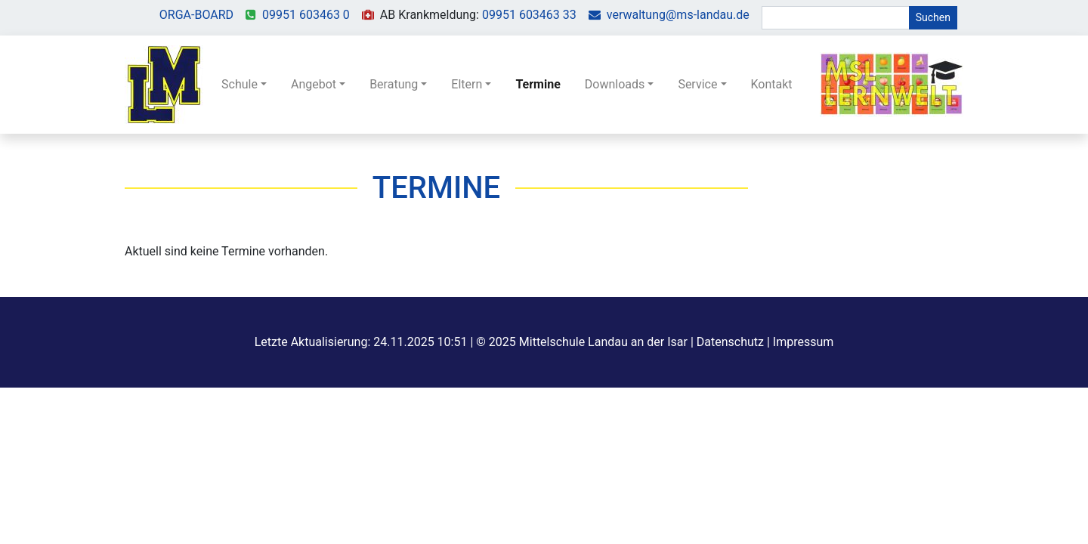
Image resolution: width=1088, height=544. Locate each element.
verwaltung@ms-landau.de (678, 15)
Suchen (933, 17)
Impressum (803, 342)
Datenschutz (730, 342)
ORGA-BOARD (196, 15)
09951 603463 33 (529, 15)
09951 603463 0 (306, 15)
